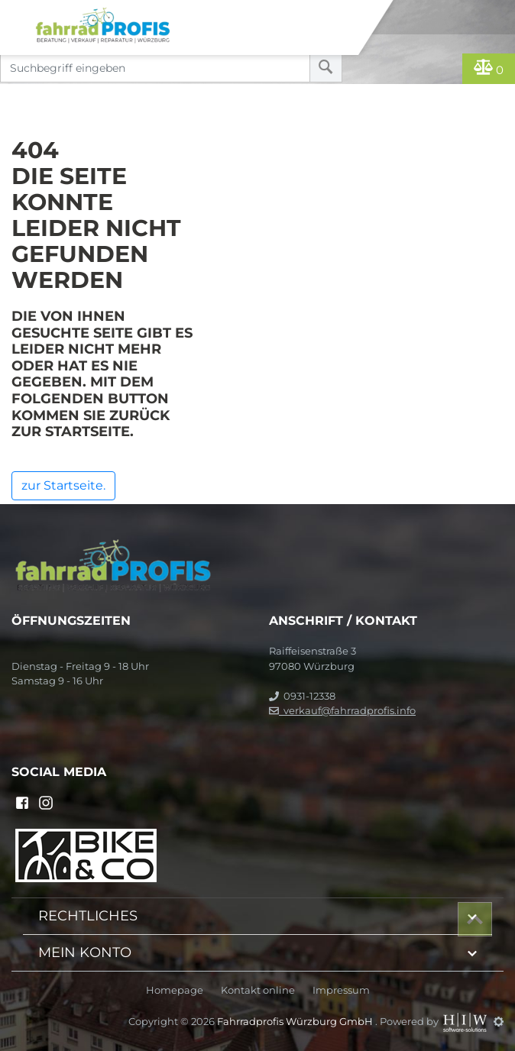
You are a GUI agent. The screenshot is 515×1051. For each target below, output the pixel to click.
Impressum (341, 990)
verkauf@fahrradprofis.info (342, 710)
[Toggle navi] (17, 12)
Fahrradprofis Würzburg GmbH (296, 1021)
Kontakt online (258, 990)
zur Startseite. (63, 485)
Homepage (174, 990)
